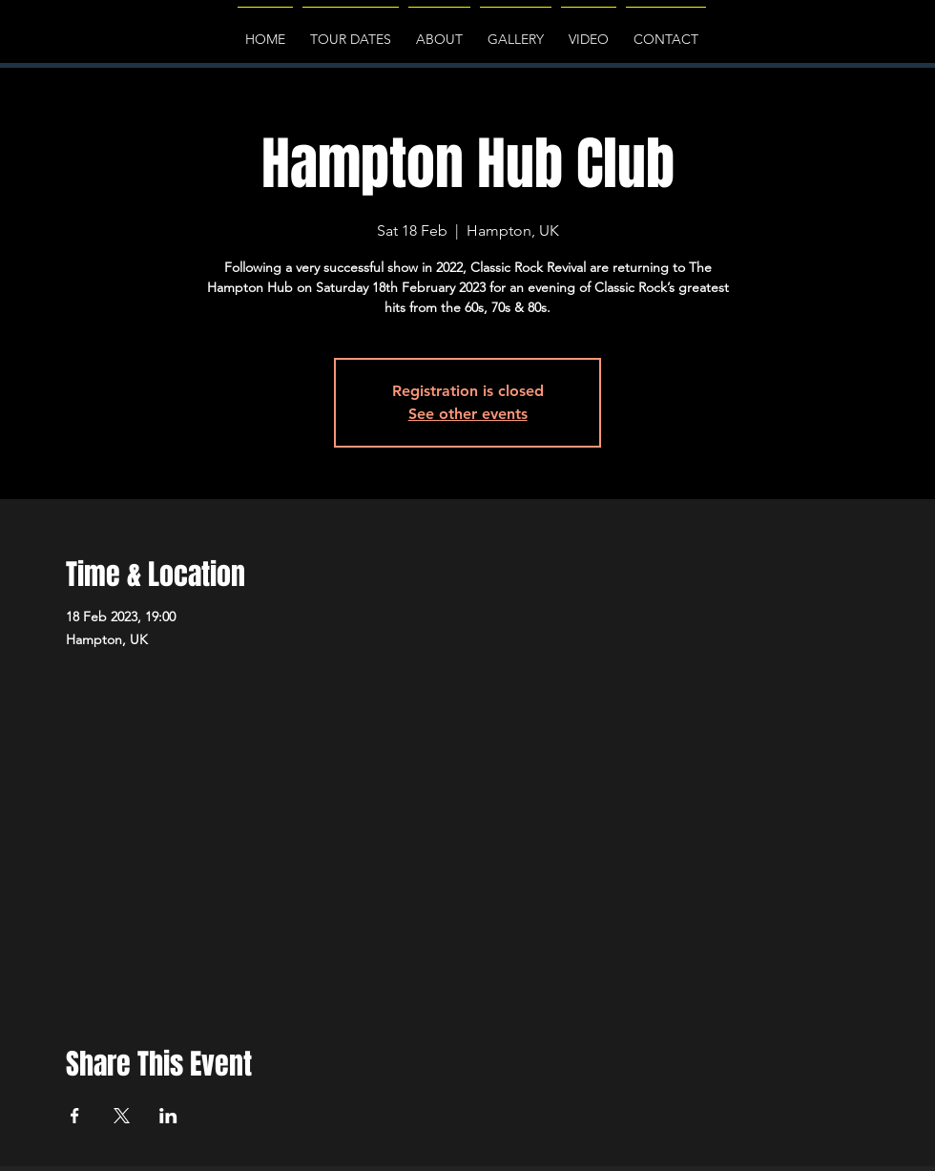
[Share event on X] (122, 1115)
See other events (468, 414)
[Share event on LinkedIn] (168, 1115)
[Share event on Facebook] (75, 1115)
